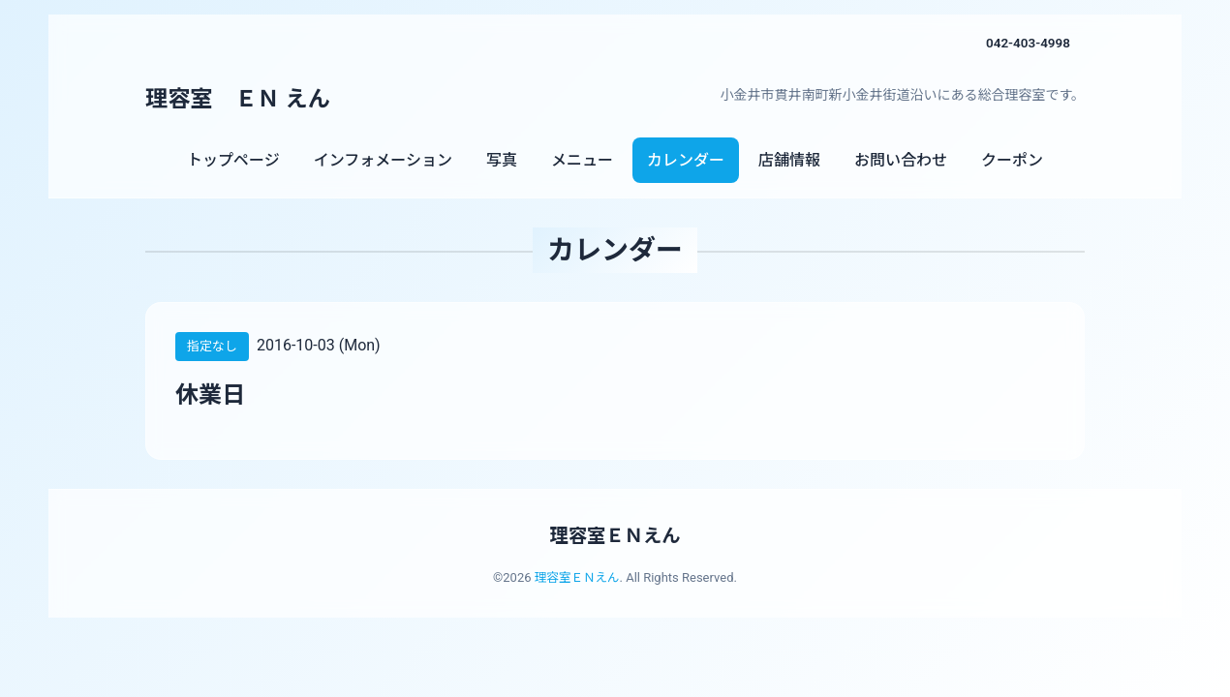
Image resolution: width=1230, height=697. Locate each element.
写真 (501, 160)
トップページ (233, 160)
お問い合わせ (900, 160)
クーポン (1012, 160)
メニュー (582, 160)
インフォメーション (383, 160)
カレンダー (685, 160)
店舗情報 (789, 160)
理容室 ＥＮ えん (241, 98)
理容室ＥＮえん (615, 535)
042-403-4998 (1026, 42)
